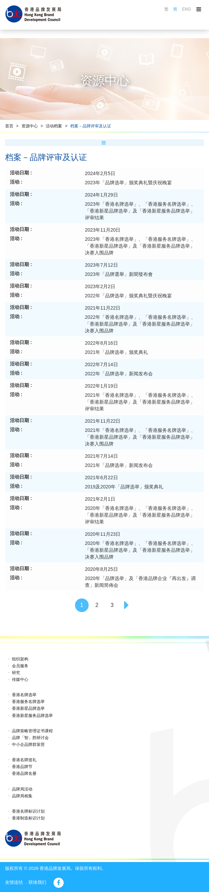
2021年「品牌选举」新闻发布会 (119, 465)
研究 (16, 672)
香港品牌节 (22, 766)
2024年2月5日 (100, 173)
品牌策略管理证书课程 (32, 731)
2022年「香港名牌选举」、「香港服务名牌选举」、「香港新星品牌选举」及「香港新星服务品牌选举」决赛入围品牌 (140, 323)
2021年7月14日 (101, 456)
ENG (186, 9)
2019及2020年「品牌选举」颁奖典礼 (124, 486)
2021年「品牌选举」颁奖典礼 (116, 352)
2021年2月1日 (100, 499)
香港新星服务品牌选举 (32, 715)
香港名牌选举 (24, 694)
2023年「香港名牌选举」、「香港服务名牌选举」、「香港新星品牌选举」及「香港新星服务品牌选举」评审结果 (140, 210)
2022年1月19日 (101, 386)
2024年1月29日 (101, 195)
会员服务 (20, 665)
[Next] (127, 605)
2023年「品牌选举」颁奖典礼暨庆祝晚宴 (128, 182)
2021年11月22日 (102, 308)
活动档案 (54, 126)
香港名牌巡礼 (24, 759)
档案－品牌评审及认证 (90, 126)
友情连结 (14, 882)
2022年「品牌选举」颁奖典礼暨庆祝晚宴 (128, 295)
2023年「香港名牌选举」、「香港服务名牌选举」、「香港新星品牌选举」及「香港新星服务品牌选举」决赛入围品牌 (140, 245)
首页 (9, 126)
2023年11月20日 (102, 230)
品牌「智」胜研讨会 (30, 737)
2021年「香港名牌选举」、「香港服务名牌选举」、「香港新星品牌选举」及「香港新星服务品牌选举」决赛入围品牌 (140, 437)
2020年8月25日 (101, 569)
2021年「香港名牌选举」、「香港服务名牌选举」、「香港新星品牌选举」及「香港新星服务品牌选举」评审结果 (140, 401)
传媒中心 (20, 679)
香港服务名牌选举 (28, 701)
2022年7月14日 (101, 364)
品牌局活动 (22, 789)
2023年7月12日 (101, 265)
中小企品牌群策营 (28, 744)
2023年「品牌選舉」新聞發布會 (119, 274)
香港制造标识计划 (28, 818)
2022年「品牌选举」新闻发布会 (119, 373)
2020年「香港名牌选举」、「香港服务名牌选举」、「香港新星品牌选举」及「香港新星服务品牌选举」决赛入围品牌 (140, 550)
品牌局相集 (22, 796)
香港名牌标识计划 (28, 811)
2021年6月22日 (101, 477)
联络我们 (37, 882)
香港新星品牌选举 (28, 708)
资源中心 (29, 126)
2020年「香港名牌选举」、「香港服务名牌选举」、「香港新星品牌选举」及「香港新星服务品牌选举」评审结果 (140, 515)
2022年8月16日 (101, 343)
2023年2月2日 (100, 286)
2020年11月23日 (102, 534)
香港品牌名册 (24, 773)
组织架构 (20, 659)
